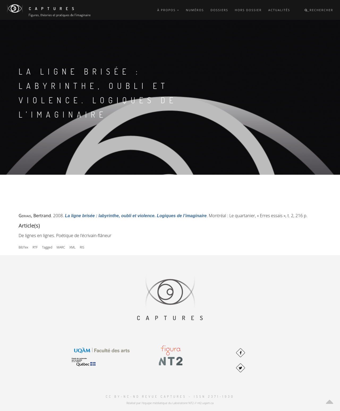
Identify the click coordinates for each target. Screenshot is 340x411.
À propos (168, 10)
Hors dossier (248, 10)
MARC (61, 247)
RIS (82, 247)
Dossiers (219, 10)
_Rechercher (319, 10)
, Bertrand (35, 216)
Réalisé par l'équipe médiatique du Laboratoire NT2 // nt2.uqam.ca (170, 403)
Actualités (279, 10)
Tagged (47, 247)
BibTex (23, 247)
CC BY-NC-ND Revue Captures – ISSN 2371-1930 (170, 397)
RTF (34, 247)
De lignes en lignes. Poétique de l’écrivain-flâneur (65, 235)
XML (72, 247)
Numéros (195, 10)
